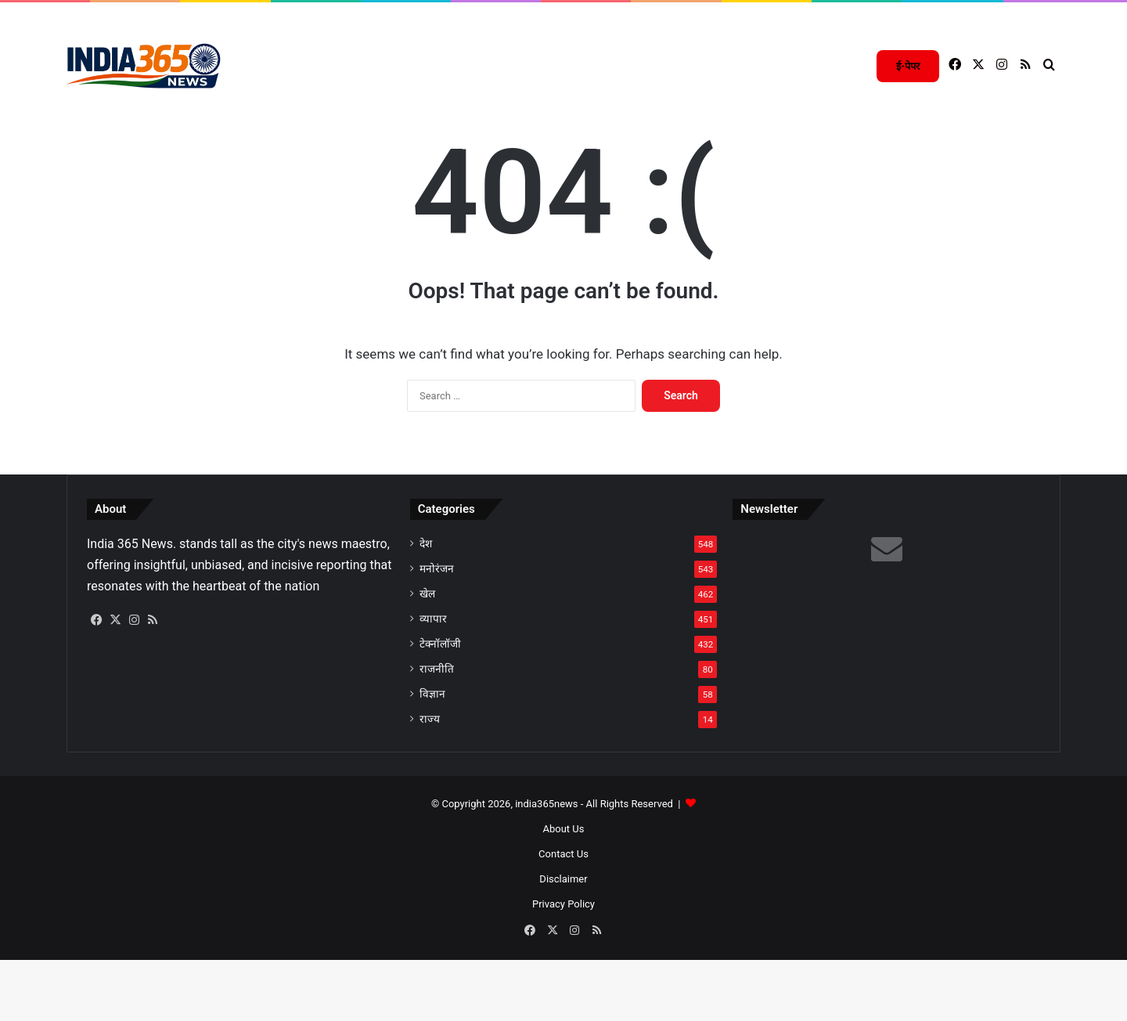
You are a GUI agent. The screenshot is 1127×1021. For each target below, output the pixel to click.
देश (425, 607)
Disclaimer (563, 942)
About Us (564, 892)
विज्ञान (432, 757)
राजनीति (436, 732)
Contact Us (563, 917)
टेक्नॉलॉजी (440, 707)
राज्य (429, 782)
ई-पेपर (908, 66)
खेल (427, 657)
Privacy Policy (563, 967)
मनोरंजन (436, 632)
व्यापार (433, 682)
